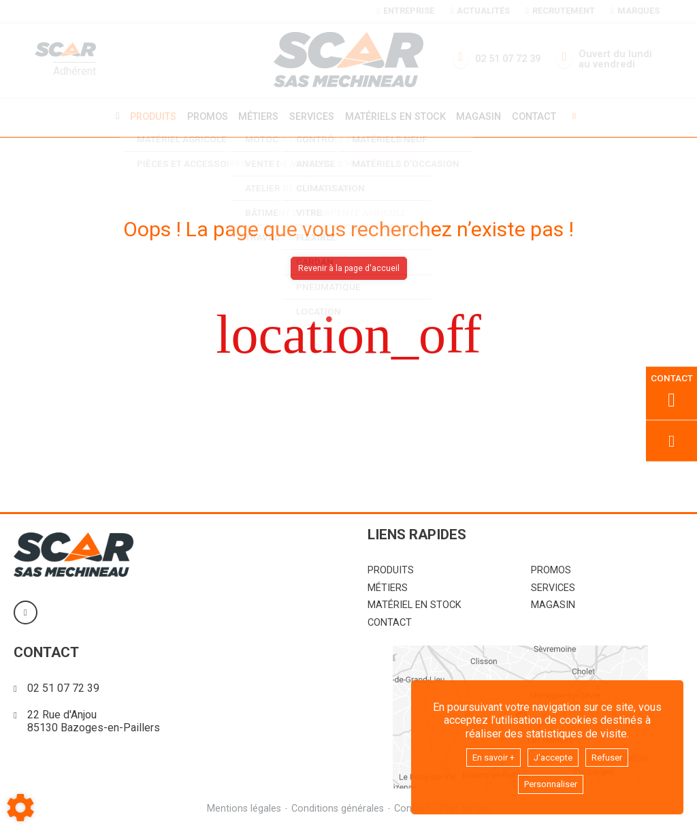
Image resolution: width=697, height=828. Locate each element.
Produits (146, 116)
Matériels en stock (397, 116)
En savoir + (486, 754)
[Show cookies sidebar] (20, 807)
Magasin (483, 116)
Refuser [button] (616, 754)
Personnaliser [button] (550, 783)
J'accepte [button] (555, 754)
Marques (635, 10)
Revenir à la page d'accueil (349, 266)
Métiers (256, 116)
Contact (541, 116)
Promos (202, 116)
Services (311, 116)
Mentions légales (242, 806)
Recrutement (559, 10)
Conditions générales (337, 806)
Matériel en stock (414, 603)
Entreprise (405, 10)
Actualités (479, 10)
